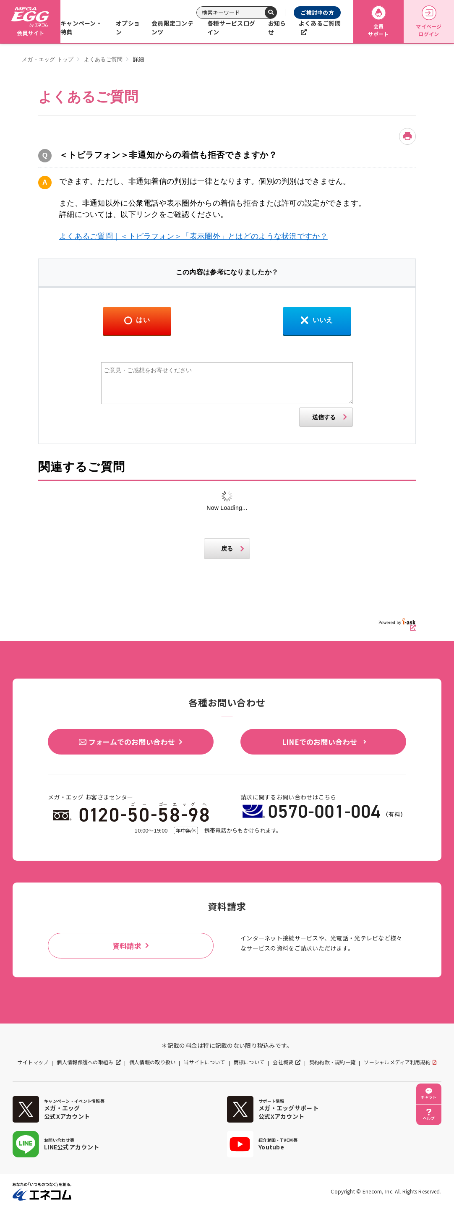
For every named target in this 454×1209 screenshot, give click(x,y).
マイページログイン (428, 21)
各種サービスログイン (231, 27)
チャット (428, 1097)
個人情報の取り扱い (152, 1062)
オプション (128, 27)
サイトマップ (33, 1062)
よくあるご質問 (320, 23)
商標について (249, 1062)
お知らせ (277, 27)
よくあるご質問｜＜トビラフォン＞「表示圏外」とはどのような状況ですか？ (193, 236)
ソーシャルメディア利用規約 (397, 1062)
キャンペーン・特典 (81, 27)
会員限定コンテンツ (172, 27)
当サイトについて (204, 1062)
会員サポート (378, 21)
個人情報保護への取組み (85, 1062)
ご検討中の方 (317, 12)
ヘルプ (429, 1118)
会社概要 (283, 1062)
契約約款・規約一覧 (332, 1062)
